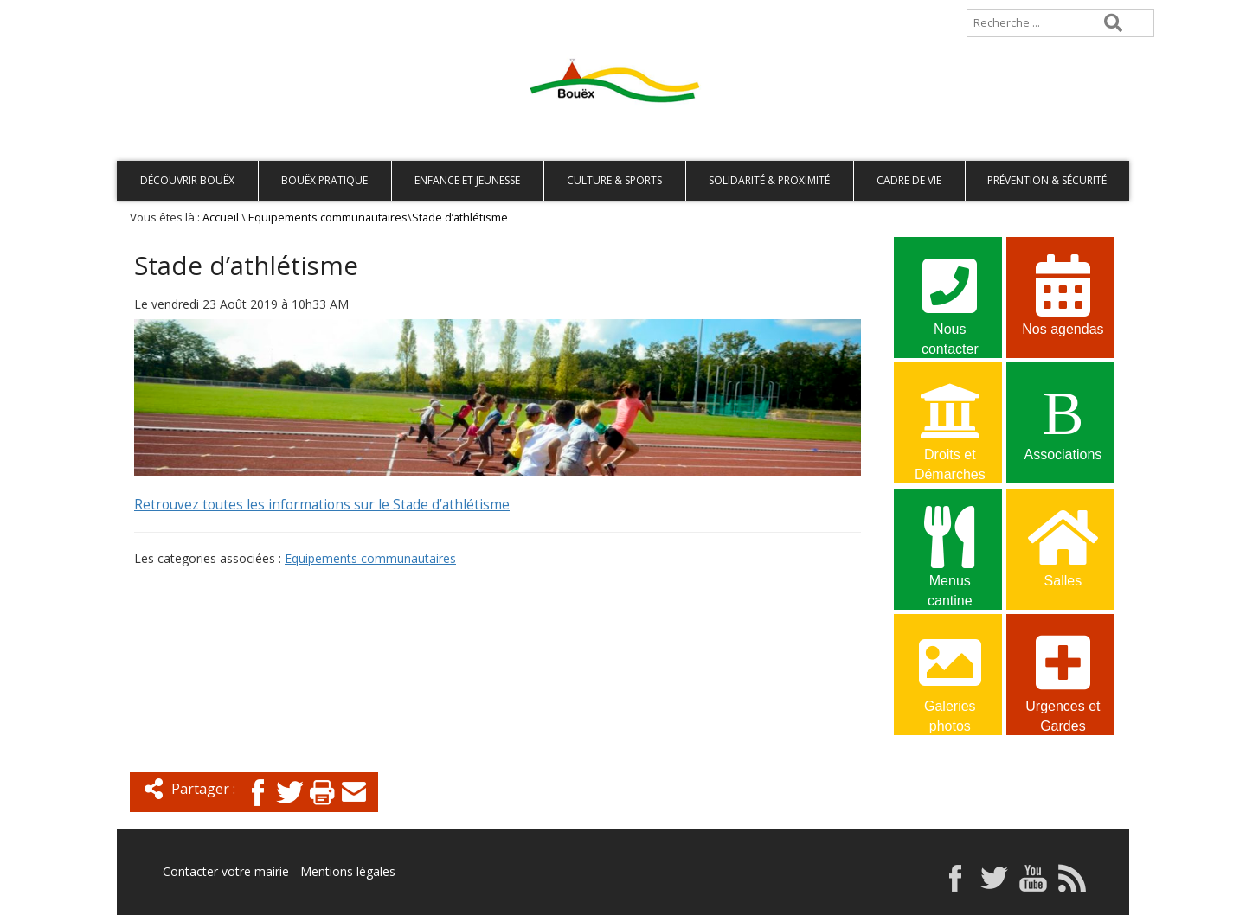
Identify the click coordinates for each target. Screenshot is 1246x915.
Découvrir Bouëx (187, 180)
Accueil (145, 14)
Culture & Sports (614, 180)
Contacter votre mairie (226, 871)
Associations (1063, 419)
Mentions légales (347, 871)
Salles (1063, 545)
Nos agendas (1063, 293)
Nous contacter (950, 296)
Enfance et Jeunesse (467, 180)
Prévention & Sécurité (1047, 180)
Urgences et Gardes (1063, 673)
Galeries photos (950, 673)
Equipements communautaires (328, 217)
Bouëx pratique (324, 180)
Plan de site (227, 14)
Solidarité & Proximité (769, 180)
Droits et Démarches (950, 421)
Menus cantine (950, 547)
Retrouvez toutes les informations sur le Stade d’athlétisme (322, 505)
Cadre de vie (909, 180)
